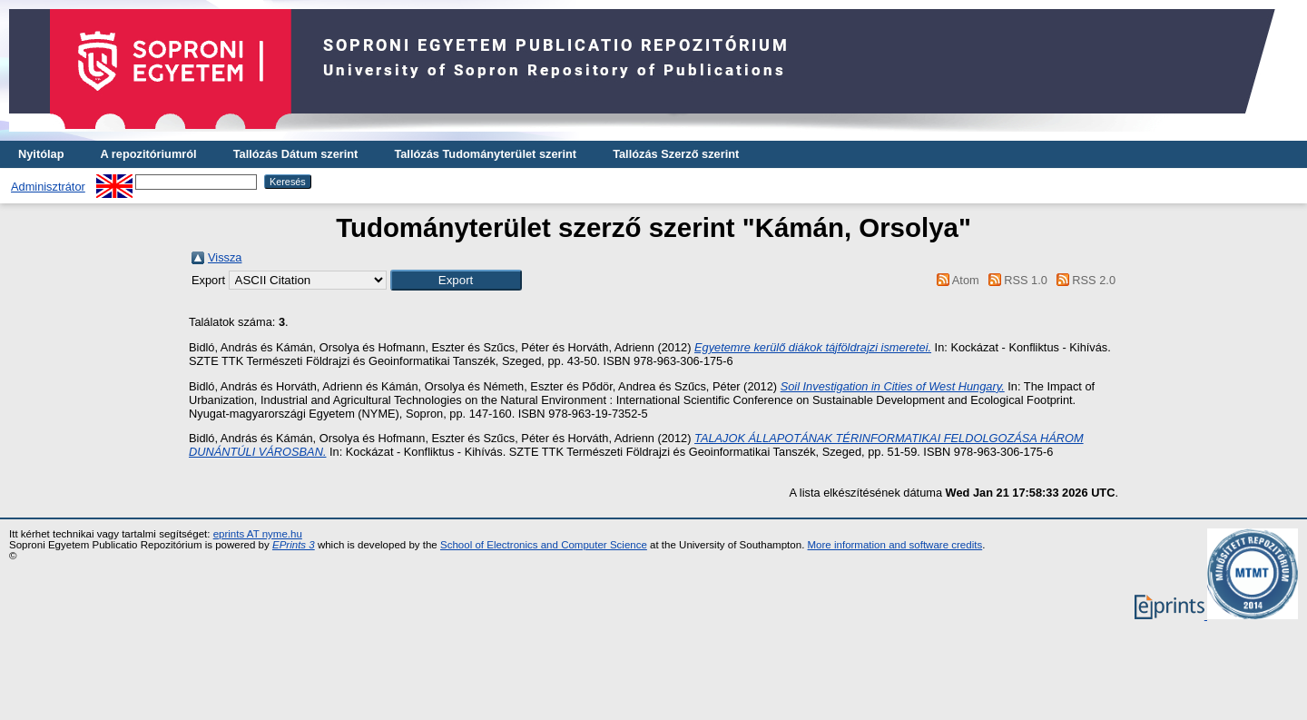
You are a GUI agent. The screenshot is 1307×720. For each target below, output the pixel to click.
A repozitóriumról (148, 154)
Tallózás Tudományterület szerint (485, 154)
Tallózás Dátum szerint (296, 154)
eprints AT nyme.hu (257, 533)
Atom (955, 280)
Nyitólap (41, 154)
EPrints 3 (293, 544)
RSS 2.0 (1082, 280)
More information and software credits (895, 544)
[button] (456, 280)
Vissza (224, 257)
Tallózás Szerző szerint (676, 154)
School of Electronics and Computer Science (543, 544)
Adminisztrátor (48, 186)
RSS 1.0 (1014, 280)
